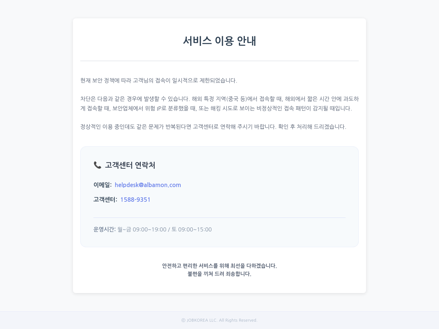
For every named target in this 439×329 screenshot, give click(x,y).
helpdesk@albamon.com (148, 185)
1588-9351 (135, 199)
